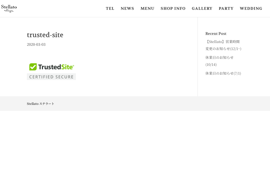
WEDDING (251, 9)
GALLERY (202, 9)
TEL (110, 9)
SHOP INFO (173, 9)
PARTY (226, 9)
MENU (147, 9)
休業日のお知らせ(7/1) (223, 73)
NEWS (127, 9)
